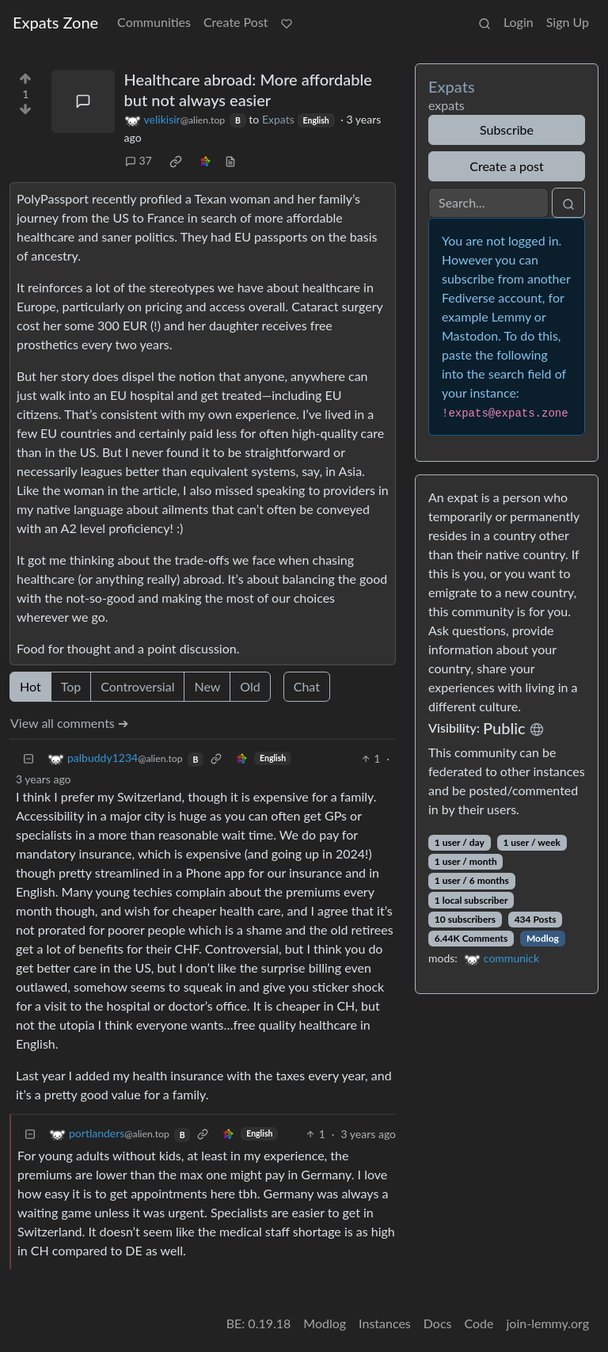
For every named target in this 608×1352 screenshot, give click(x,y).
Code (479, 1323)
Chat (307, 686)
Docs (438, 1323)
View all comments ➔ (69, 722)
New (207, 686)
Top (71, 686)
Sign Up (567, 21)
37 (138, 160)
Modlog (542, 938)
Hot (30, 686)
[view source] (230, 160)
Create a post (506, 165)
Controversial (137, 686)
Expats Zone (55, 22)
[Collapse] (28, 758)
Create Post (235, 21)
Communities (154, 21)
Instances (385, 1323)
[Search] (488, 203)
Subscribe (507, 129)
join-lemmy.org (548, 1323)
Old (250, 686)
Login (519, 21)
